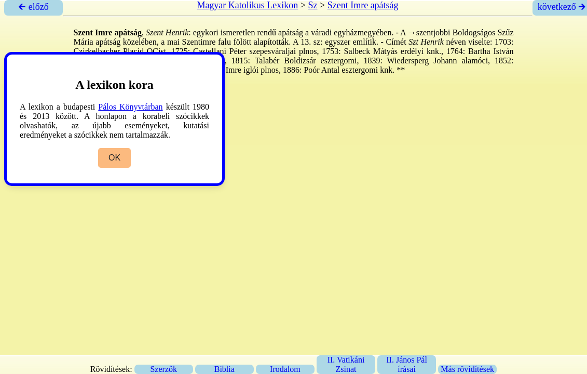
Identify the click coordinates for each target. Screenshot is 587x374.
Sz (313, 5)
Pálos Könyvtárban (130, 106)
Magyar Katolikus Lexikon (247, 5)
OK (114, 157)
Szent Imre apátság (363, 5)
